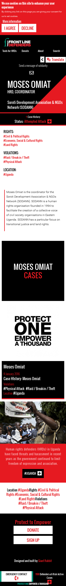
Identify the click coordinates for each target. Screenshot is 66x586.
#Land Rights (11, 145)
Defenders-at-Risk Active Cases (49, 575)
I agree (9, 28)
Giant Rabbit (45, 561)
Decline (27, 28)
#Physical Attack (13, 162)
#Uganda (8, 174)
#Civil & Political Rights (16, 136)
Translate (58, 59)
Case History (34, 117)
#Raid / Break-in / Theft (16, 157)
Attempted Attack (35, 121)
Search (56, 51)
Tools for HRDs (9, 51)
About (41, 51)
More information (12, 21)
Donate (25, 51)
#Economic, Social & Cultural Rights (23, 140)
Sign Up (33, 540)
